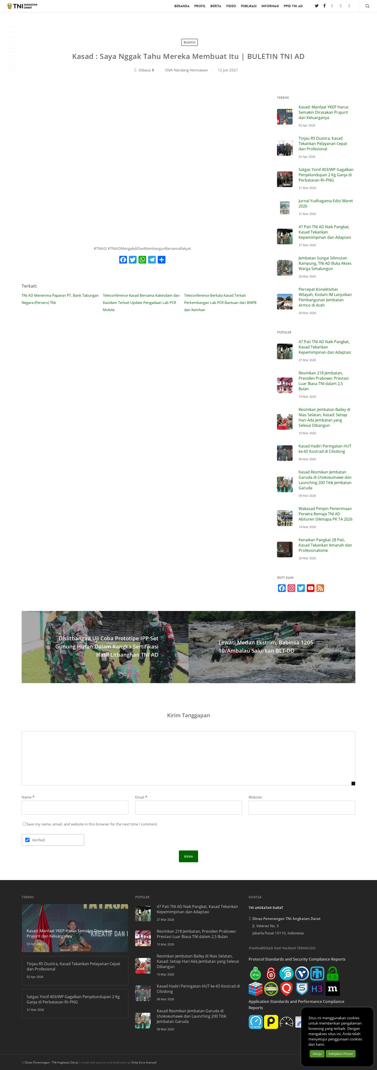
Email (141, 797)
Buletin (189, 42)
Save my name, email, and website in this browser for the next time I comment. (92, 824)
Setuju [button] (317, 1053)
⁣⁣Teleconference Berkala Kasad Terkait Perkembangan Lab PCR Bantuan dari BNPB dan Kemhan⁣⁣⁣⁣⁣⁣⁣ (220, 302)
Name (28, 797)
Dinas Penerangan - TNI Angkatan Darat (51, 1062)
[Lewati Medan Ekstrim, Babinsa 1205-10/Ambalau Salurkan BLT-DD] (271, 647)
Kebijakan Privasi (341, 1053)
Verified (38, 840)
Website (255, 797)
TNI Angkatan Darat (266, 908)
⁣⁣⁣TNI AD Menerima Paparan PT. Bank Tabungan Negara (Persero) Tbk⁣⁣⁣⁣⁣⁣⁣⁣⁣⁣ (60, 299)
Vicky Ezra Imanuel (144, 1062)
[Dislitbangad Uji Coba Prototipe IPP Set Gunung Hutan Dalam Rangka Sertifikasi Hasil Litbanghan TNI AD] (105, 647)
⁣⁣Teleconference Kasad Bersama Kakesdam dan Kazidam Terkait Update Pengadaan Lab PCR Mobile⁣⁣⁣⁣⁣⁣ (141, 302)
